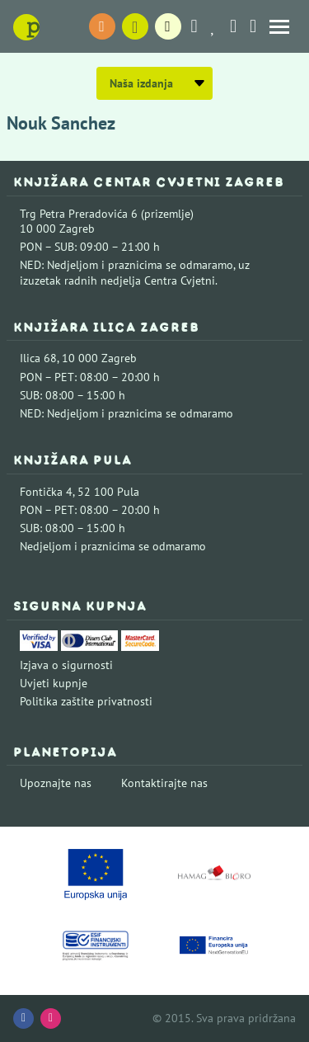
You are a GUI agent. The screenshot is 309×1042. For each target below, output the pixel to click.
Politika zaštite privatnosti (86, 701)
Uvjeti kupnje (53, 683)
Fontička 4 (46, 491)
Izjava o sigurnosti (66, 665)
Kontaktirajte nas (164, 783)
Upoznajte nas (55, 783)
